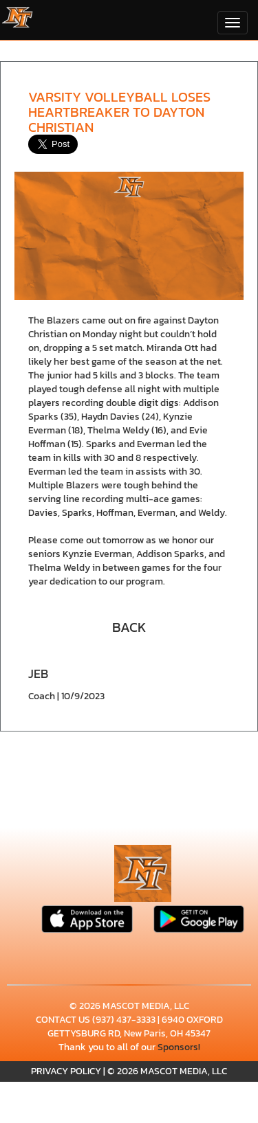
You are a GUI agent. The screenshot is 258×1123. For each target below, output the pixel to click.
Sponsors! (179, 1047)
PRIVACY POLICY (66, 1071)
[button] (129, 626)
